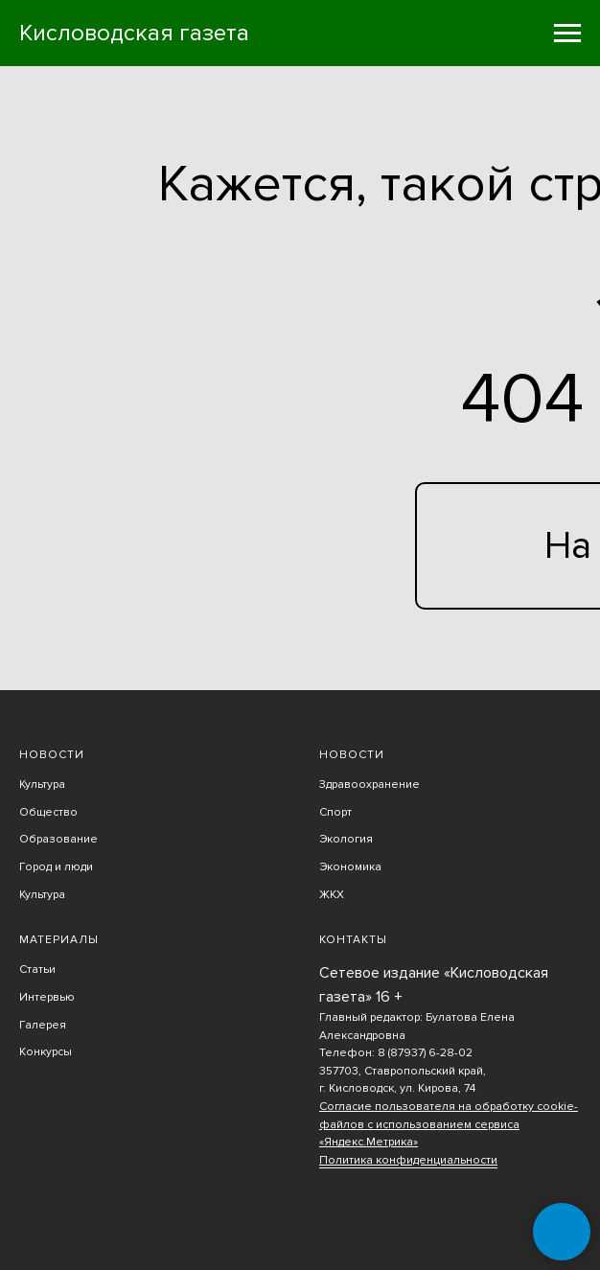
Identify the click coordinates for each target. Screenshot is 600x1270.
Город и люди (56, 867)
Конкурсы (45, 1052)
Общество (48, 812)
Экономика (350, 867)
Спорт (335, 812)
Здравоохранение (369, 784)
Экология (346, 839)
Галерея (42, 1025)
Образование (58, 839)
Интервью (47, 997)
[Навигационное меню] (567, 33)
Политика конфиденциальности (408, 1160)
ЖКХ (331, 895)
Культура (42, 784)
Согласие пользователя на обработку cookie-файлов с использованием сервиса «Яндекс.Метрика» (448, 1124)
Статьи (37, 969)
